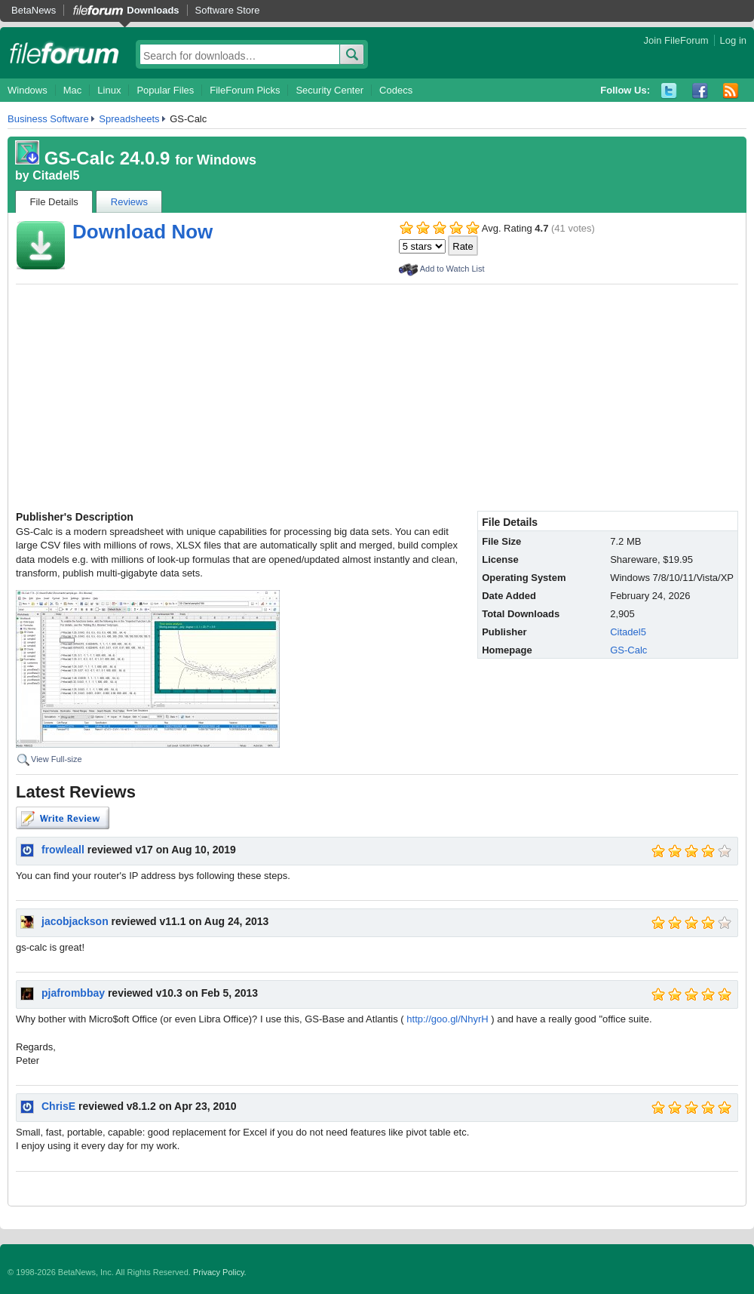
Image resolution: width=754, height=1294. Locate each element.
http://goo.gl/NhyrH (447, 1019)
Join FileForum (676, 40)
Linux (109, 90)
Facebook (700, 91)
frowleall (62, 850)
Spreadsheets (129, 118)
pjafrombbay (73, 993)
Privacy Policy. (220, 1272)
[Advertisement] (377, 397)
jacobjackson (75, 921)
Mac (72, 90)
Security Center (329, 90)
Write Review (62, 818)
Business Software (48, 118)
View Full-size (56, 759)
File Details (54, 201)
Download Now (142, 231)
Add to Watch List (452, 268)
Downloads (153, 10)
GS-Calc (628, 650)
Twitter (669, 91)
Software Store (227, 10)
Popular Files (165, 90)
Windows (28, 90)
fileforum (64, 52)
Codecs (395, 90)
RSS (731, 91)
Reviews (129, 201)
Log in (733, 40)
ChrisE (58, 1106)
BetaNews (33, 10)
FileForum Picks (245, 90)
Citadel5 (55, 175)
